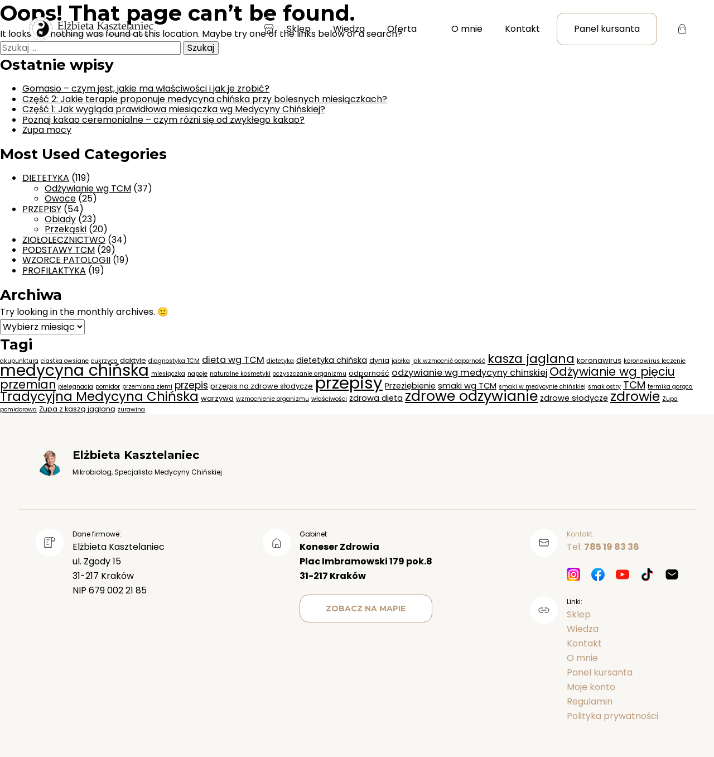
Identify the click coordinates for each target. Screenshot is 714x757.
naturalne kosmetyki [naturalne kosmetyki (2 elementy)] (240, 374)
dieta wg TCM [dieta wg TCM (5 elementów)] (233, 359)
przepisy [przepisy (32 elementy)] (349, 382)
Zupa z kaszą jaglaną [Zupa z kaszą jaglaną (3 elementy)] (77, 409)
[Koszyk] (682, 29)
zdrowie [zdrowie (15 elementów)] (635, 396)
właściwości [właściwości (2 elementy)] (329, 399)
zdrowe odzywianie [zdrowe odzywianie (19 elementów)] (471, 396)
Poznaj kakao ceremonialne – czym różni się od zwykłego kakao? (163, 119)
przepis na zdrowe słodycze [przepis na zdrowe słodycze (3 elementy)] (261, 386)
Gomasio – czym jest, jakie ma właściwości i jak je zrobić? (145, 88)
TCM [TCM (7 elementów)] (634, 385)
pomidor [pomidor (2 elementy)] (107, 386)
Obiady (60, 219)
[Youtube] (622, 575)
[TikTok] (647, 575)
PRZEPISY (41, 209)
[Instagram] (573, 575)
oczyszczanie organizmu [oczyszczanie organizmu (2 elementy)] (309, 374)
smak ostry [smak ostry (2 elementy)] (604, 386)
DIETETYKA (45, 177)
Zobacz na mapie (366, 608)
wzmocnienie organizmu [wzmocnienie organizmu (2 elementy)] (272, 399)
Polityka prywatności (612, 716)
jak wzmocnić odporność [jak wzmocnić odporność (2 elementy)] (448, 361)
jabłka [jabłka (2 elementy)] (401, 361)
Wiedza (349, 28)
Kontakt (522, 28)
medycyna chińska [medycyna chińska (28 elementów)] (74, 370)
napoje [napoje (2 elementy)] (197, 374)
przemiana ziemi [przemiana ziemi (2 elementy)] (147, 386)
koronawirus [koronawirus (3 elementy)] (599, 360)
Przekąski (65, 229)
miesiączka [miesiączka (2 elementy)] (168, 374)
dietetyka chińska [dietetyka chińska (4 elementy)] (331, 360)
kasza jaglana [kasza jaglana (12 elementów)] (531, 358)
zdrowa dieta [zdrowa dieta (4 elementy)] (376, 398)
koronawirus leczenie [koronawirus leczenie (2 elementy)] (655, 361)
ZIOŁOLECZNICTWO (63, 239)
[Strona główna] (90, 29)
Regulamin (589, 701)
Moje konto (591, 687)
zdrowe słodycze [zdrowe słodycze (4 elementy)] (574, 398)
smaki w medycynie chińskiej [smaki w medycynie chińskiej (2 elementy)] (542, 386)
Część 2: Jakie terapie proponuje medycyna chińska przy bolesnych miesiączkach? (204, 99)
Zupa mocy (46, 129)
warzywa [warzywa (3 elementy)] (217, 398)
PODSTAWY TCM (58, 249)
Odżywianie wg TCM (88, 188)
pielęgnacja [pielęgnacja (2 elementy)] (75, 386)
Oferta (402, 28)
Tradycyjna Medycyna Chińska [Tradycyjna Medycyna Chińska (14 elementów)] (99, 396)
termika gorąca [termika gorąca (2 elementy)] (670, 386)
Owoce (60, 198)
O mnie (467, 28)
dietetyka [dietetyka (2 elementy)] (280, 361)
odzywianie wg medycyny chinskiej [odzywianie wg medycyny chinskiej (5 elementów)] (469, 372)
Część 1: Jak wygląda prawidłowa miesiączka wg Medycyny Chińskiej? (173, 109)
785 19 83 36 (611, 546)
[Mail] (671, 575)
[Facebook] (598, 575)
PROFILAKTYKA (54, 270)
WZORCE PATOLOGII (66, 259)
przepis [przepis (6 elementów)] (191, 385)
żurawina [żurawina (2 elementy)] (131, 409)
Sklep (284, 29)
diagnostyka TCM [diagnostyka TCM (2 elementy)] (174, 361)
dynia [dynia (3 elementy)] (379, 360)
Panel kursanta (607, 28)
